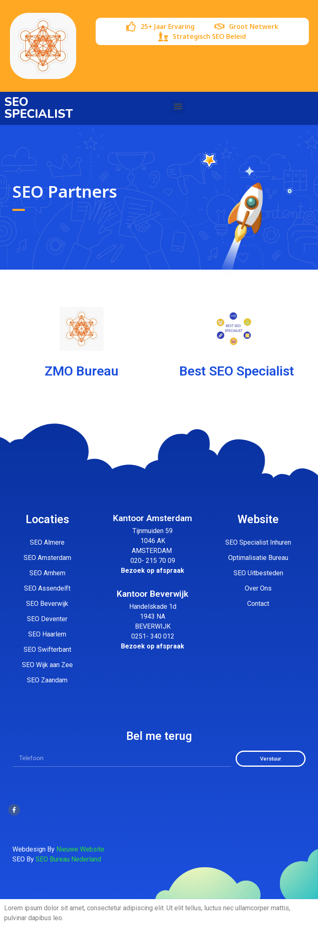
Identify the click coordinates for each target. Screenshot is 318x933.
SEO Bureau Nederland (68, 859)
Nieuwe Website (80, 849)
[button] (178, 106)
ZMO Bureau (81, 371)
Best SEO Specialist (236, 371)
